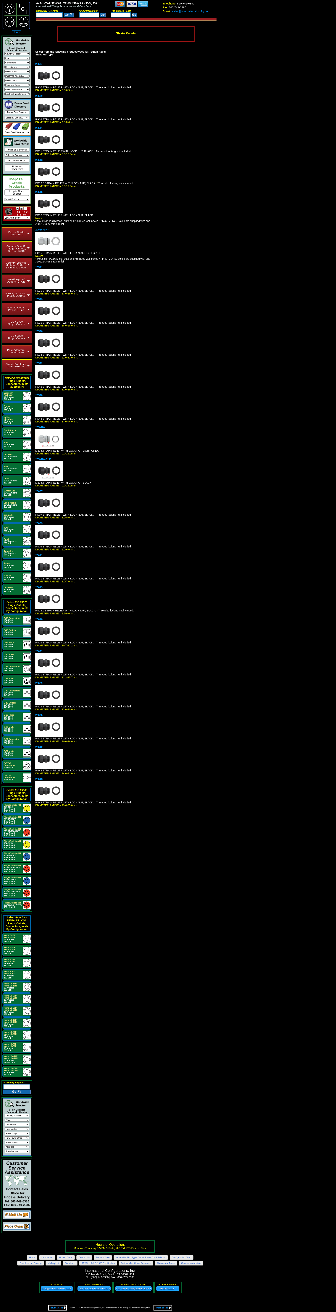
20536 (39, 331)
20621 (39, 651)
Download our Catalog (31, 1263)
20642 (39, 747)
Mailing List (53, 1263)
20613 (39, 587)
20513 (39, 159)
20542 (39, 363)
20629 (39, 683)
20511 (39, 127)
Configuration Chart (181, 1257)
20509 (39, 95)
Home (16, 32)
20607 (39, 491)
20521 (39, 267)
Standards (70, 1263)
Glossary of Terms (166, 1263)
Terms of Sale (102, 1257)
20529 (39, 299)
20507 (39, 64)
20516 (39, 191)
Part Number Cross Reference (136, 1263)
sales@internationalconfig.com (186, 11)
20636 (39, 715)
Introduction (47, 1257)
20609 (39, 523)
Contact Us (84, 1257)
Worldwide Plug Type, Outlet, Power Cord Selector (141, 1257)
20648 (39, 779)
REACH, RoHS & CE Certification (98, 1263)
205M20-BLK (43, 459)
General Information (191, 1263)
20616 (39, 619)
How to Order (65, 1257)
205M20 (40, 427)
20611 (39, 555)
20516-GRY (42, 229)
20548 (39, 395)
